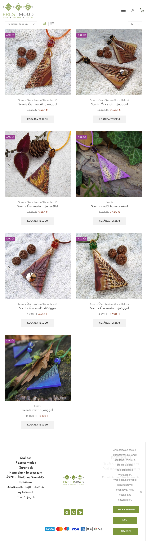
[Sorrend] (21, 24)
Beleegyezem (126, 509)
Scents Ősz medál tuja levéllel (37, 206)
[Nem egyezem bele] (141, 492)
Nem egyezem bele (125, 521)
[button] (123, 10)
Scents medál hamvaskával (109, 206)
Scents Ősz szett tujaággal (109, 104)
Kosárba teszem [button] (37, 119)
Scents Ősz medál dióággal (37, 308)
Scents (109, 202)
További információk (126, 532)
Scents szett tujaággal (37, 410)
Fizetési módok (26, 462)
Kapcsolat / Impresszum (25, 472)
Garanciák (26, 467)
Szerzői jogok (26, 497)
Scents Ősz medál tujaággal (37, 104)
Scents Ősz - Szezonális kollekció (37, 100)
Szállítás (25, 458)
